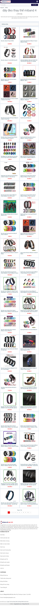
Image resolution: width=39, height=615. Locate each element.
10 (27, 512)
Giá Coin (26, 601)
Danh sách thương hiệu (5, 550)
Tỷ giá (8, 601)
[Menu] (37, 1)
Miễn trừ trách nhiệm (5, 544)
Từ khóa (6, 7)
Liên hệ (2, 568)
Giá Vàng (19, 601)
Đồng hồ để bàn (3, 581)
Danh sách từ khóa (4, 556)
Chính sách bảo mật (4, 537)
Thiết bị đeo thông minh (5, 578)
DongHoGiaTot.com (18, 603)
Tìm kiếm (34, 4)
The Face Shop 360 (13, 601)
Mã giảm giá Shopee (5, 565)
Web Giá (23, 601)
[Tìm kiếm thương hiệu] (16, 5)
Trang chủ (2, 7)
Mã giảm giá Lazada (4, 562)
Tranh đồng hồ (3, 587)
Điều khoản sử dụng (4, 540)
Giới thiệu (2, 534)
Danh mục (2, 547)
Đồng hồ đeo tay (4, 575)
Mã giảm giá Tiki (4, 559)
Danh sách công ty (4, 553)
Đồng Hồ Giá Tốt (25, 603)
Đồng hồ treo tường (4, 584)
